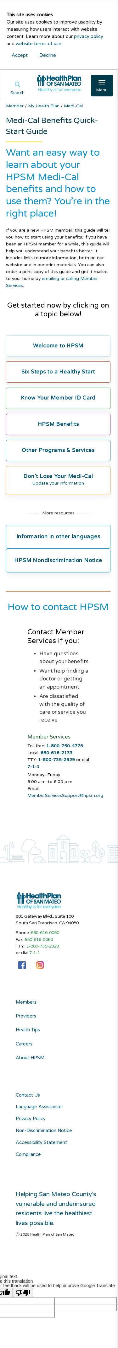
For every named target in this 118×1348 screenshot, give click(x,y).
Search (17, 92)
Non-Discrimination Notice (44, 1130)
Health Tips (28, 1030)
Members (26, 1002)
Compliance (28, 1154)
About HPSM (30, 1058)
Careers (24, 1044)
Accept (20, 55)
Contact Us (28, 1095)
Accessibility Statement (41, 1142)
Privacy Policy (31, 1118)
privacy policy (88, 36)
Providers (26, 1016)
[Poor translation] (23, 1292)
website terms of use (38, 43)
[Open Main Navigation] (102, 85)
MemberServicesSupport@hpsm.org (65, 795)
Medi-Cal (73, 106)
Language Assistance (39, 1106)
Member (15, 106)
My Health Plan (44, 106)
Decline (47, 55)
